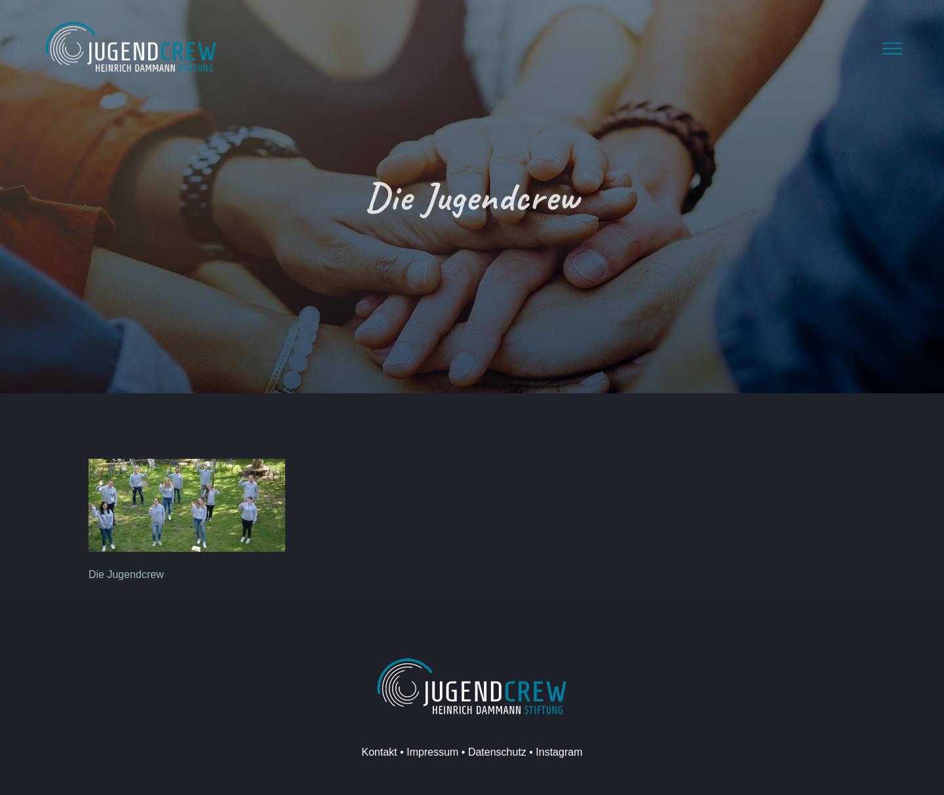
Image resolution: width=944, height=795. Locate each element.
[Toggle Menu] (892, 48)
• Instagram (554, 752)
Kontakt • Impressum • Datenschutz (444, 752)
